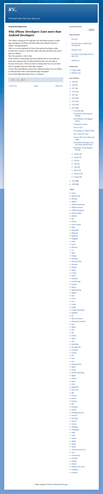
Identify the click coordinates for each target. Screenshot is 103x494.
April (76, 167)
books (73, 244)
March (76, 170)
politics (73, 398)
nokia (73, 381)
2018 (74, 85)
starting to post (76, 50)
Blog (73, 227)
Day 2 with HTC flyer (81, 134)
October (77, 154)
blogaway (74, 236)
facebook (74, 278)
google (73, 307)
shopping (74, 427)
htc (72, 316)
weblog (73, 461)
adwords (74, 199)
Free (72, 301)
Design (73, 256)
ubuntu (73, 441)
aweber (73, 221)
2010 (74, 181)
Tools (73, 435)
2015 (74, 95)
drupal (73, 270)
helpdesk (74, 313)
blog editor (75, 230)
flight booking (76, 290)
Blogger (65, 484)
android (74, 216)
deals (73, 253)
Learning (74, 350)
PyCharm (74, 407)
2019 (74, 82)
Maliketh (50, 484)
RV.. (12, 9)
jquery (73, 338)
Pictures (74, 395)
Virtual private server (78, 449)
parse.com (74, 390)
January (77, 177)
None (73, 384)
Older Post (59, 86)
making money (76, 364)
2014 (74, 98)
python (73, 410)
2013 (74, 101)
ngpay (73, 375)
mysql (73, 370)
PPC (72, 404)
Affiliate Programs (77, 210)
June (75, 164)
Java (72, 330)
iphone (73, 327)
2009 (74, 184)
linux (73, 358)
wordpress (74, 470)
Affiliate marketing (77, 204)
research (74, 415)
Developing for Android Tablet (84, 131)
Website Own (76, 73)
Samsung (74, 418)
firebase (74, 284)
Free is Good (78, 127)
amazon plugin (76, 213)
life (72, 355)
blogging (74, 239)
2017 (74, 88)
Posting (74, 401)
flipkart (73, 293)
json (72, 341)
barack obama (76, 224)
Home (36, 86)
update (73, 444)
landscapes (75, 344)
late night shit (76, 347)
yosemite (74, 472)
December (77, 111)
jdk (72, 333)
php (72, 393)
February (77, 173)
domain (74, 267)
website (74, 464)
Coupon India (76, 70)
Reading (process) (77, 412)
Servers (74, 421)
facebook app (76, 281)
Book (73, 241)
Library (74, 353)
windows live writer (78, 467)
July (75, 160)
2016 (74, 91)
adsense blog (75, 196)
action (73, 193)
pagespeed (75, 387)
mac (72, 361)
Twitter (73, 438)
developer (74, 259)
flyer (73, 296)
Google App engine (78, 310)
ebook (73, 276)
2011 (74, 108)
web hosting (75, 455)
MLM (73, 367)
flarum (73, 287)
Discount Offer (76, 261)
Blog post (74, 233)
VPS (73, 452)
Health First (75, 60)
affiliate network (77, 207)
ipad (72, 324)
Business (74, 247)
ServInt (73, 424)
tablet (73, 432)
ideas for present (77, 318)
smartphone (75, 430)
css (72, 250)
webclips (74, 458)
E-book (73, 273)
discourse (74, 264)
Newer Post (13, 86)
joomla (73, 335)
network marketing (77, 373)
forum (73, 298)
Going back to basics (81, 124)
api (72, 219)
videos (73, 447)
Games (73, 304)
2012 (74, 104)
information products (78, 321)
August (76, 157)
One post (74, 39)
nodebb (73, 378)
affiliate (74, 201)
